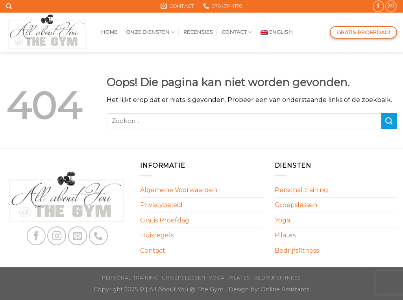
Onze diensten (150, 32)
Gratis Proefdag (164, 220)
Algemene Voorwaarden (178, 190)
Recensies (198, 32)
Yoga (282, 220)
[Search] (9, 6)
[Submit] (389, 120)
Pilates (285, 235)
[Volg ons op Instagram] (391, 6)
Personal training (301, 190)
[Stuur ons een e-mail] (77, 235)
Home (109, 32)
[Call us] (98, 235)
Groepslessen (296, 205)
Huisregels (157, 235)
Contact (237, 32)
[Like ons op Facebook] (378, 6)
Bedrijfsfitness (297, 250)
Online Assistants (285, 289)
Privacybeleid (161, 205)
